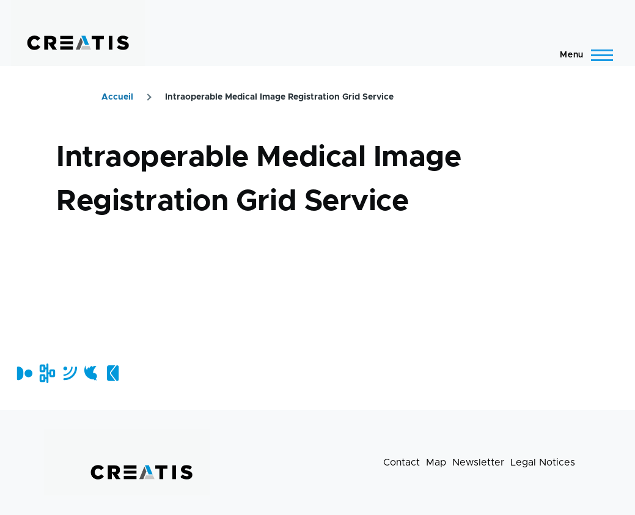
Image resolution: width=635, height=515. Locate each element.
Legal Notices (542, 462)
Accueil (117, 97)
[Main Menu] (583, 55)
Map (436, 462)
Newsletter (478, 462)
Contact (401, 462)
